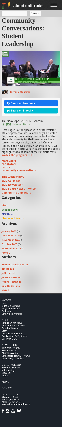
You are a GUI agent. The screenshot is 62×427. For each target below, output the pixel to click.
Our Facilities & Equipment (15, 336)
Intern (5, 375)
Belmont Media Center (15, 264)
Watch (6, 300)
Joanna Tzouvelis (11, 281)
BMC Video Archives (12, 314)
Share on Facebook (21, 103)
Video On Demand (11, 306)
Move (5, 381)
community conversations (19, 170)
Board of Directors (11, 328)
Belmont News (21, 124)
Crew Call (6, 373)
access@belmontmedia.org (16, 404)
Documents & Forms (12, 333)
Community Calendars (16, 192)
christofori (9, 164)
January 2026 (9, 231)
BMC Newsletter (12, 184)
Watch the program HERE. (18, 155)
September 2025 (11, 248)
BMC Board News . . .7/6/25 (19, 188)
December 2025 (11, 235)
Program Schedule (11, 308)
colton (6, 167)
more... (6, 252)
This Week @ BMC (13, 176)
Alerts (5, 205)
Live (4, 303)
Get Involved (11, 364)
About (6, 320)
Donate (7, 388)
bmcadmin (8, 269)
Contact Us (10, 394)
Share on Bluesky (20, 110)
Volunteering (8, 370)
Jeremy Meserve (20, 92)
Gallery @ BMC (9, 338)
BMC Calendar (11, 180)
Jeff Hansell (8, 273)
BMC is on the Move (12, 323)
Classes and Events (13, 218)
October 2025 (9, 244)
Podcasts (6, 311)
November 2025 (11, 240)
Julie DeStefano (11, 286)
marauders (9, 160)
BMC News (7, 214)
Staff (4, 331)
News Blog (9, 345)
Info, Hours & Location (13, 325)
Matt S (5, 290)
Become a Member (11, 367)
